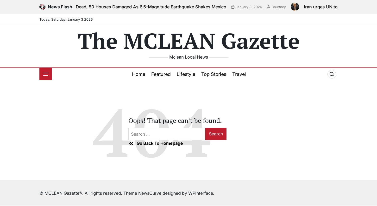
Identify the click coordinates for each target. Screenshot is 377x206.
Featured (161, 74)
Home (138, 74)
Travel (239, 74)
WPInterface (200, 193)
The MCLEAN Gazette (189, 40)
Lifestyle (186, 74)
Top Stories (213, 74)
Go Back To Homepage (155, 143)
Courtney (280, 7)
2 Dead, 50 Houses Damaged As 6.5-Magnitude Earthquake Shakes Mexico (151, 6)
